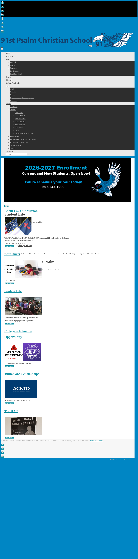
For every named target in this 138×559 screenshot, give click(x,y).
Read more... (9, 246)
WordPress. (128, 459)
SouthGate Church (96, 441)
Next (9, 205)
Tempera (120, 459)
